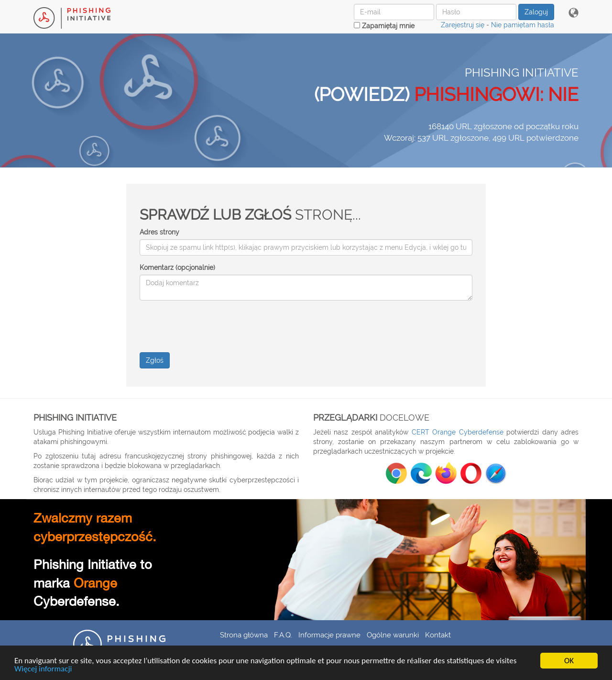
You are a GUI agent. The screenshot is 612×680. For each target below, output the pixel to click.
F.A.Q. (283, 635)
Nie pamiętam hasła (522, 25)
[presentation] (212, 326)
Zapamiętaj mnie (384, 26)
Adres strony (159, 232)
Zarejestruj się (462, 25)
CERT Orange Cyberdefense (457, 432)
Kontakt (438, 635)
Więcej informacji (43, 669)
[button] (573, 13)
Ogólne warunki (393, 635)
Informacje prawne (329, 635)
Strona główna (244, 635)
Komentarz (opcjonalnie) (177, 267)
